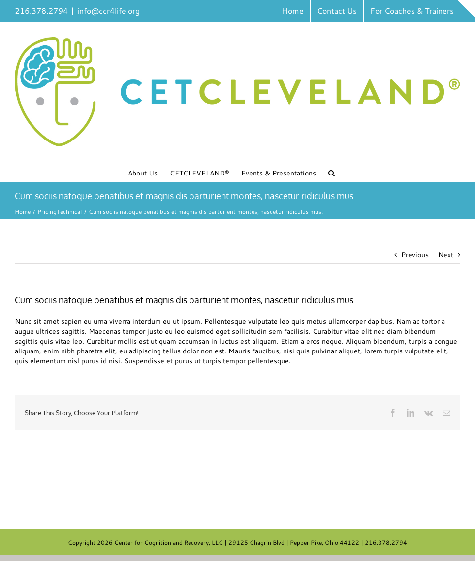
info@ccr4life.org (108, 10)
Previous (415, 255)
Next (445, 255)
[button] (331, 172)
